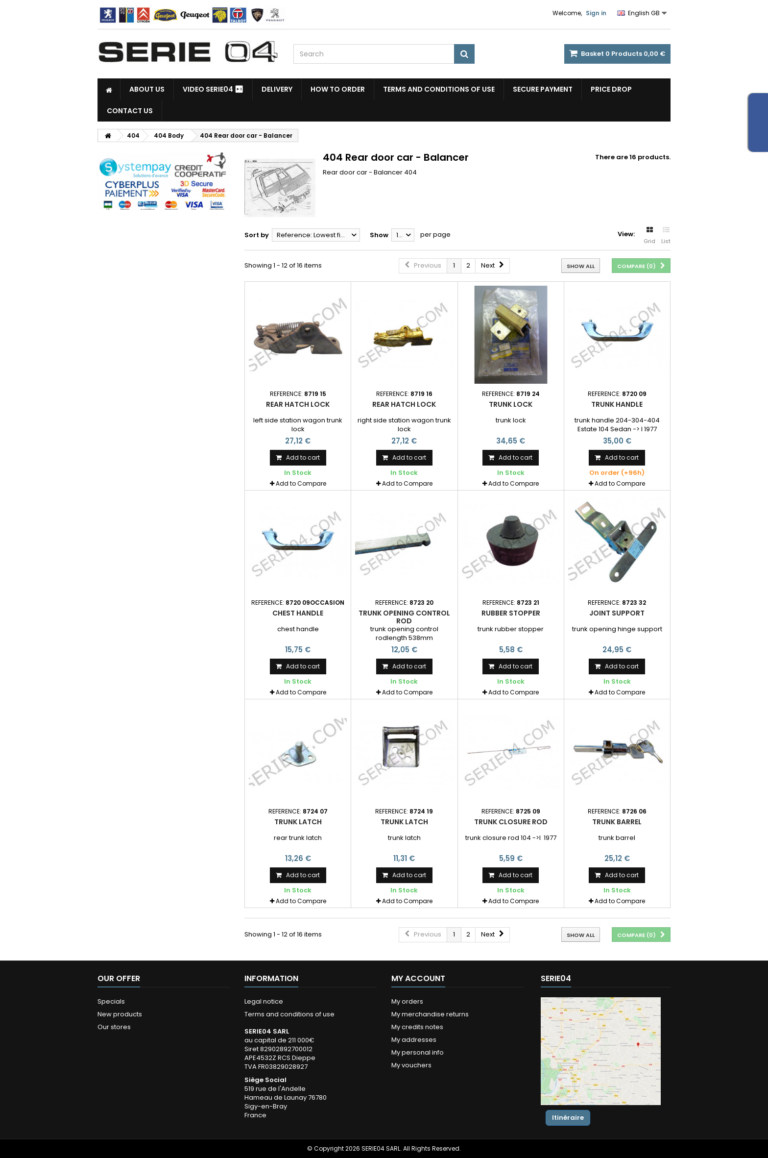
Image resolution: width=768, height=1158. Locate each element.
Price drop (611, 89)
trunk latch (298, 822)
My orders (407, 1001)
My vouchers (411, 1065)
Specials (111, 1001)
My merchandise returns (430, 1014)
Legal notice (263, 1001)
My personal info (417, 1052)
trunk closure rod (511, 822)
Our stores (114, 1027)
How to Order (338, 89)
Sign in (596, 13)
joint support (617, 613)
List (666, 235)
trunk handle (617, 404)
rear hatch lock (298, 404)
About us (147, 89)
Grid (649, 235)
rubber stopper (510, 613)
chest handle (297, 613)
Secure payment (543, 89)
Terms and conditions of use (439, 89)
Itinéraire (568, 1117)
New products (119, 1014)
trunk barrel (617, 822)
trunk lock (510, 404)
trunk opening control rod (404, 617)
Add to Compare (301, 483)
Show (379, 235)
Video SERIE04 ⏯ (213, 89)
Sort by (256, 235)
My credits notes (417, 1027)
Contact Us (130, 111)
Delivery (277, 89)
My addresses (413, 1039)
